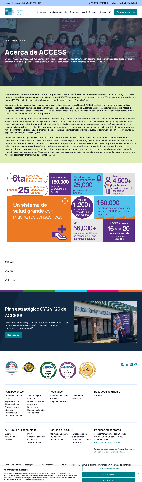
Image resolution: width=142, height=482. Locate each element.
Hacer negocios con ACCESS (59, 397)
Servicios (63, 12)
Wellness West (34, 442)
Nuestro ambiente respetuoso (35, 403)
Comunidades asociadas (78, 397)
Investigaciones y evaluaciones (80, 435)
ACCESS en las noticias (12, 438)
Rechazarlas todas (108, 474)
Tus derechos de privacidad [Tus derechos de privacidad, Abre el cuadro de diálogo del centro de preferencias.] (109, 469)
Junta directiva (56, 439)
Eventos (8, 434)
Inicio (7, 40)
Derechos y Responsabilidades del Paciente (36, 410)
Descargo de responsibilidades (31, 466)
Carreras (92, 12)
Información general (59, 434)
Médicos (54, 12)
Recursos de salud (78, 12)
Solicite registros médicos (35, 397)
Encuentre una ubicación (12, 408)
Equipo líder (55, 436)
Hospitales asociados (59, 401)
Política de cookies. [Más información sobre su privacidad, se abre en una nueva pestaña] (39, 480)
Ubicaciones (42, 12)
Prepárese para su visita (13, 397)
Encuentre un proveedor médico (13, 414)
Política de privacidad (9, 466)
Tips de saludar (12, 404)
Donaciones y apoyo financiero (81, 441)
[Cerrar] (138, 473)
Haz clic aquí (13, 335)
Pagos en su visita (13, 401)
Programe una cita (126, 12)
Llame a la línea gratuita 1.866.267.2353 (23, 3)
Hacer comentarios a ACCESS (107, 442)
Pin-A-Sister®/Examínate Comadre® (36, 437)
